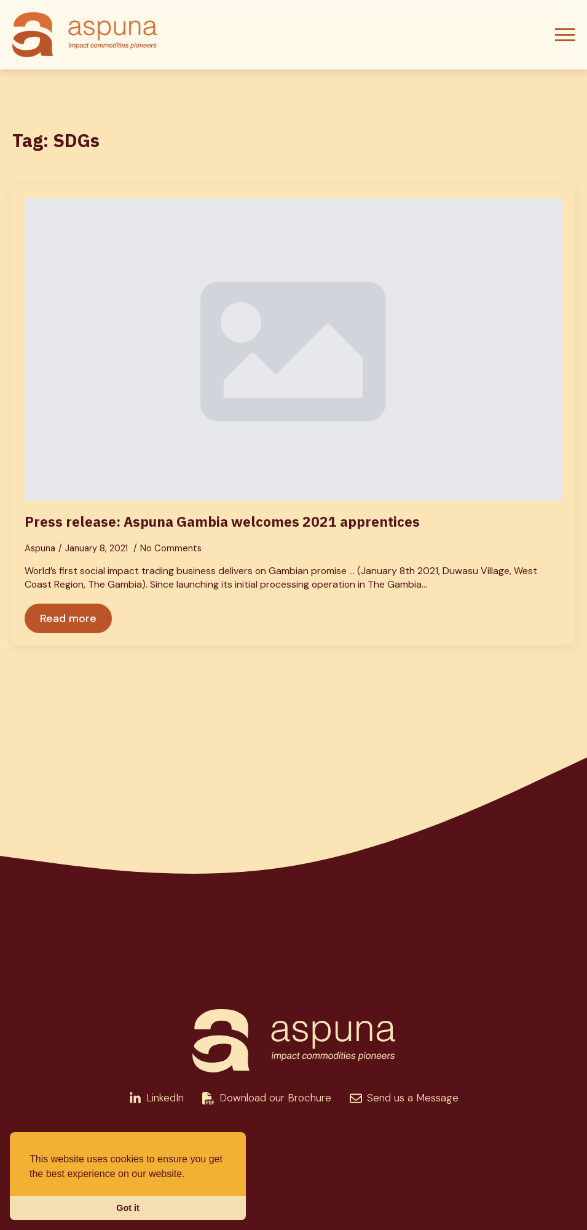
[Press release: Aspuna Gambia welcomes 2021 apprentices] (293, 349)
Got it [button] (128, 1208)
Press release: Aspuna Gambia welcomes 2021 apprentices (222, 521)
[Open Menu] (565, 35)
